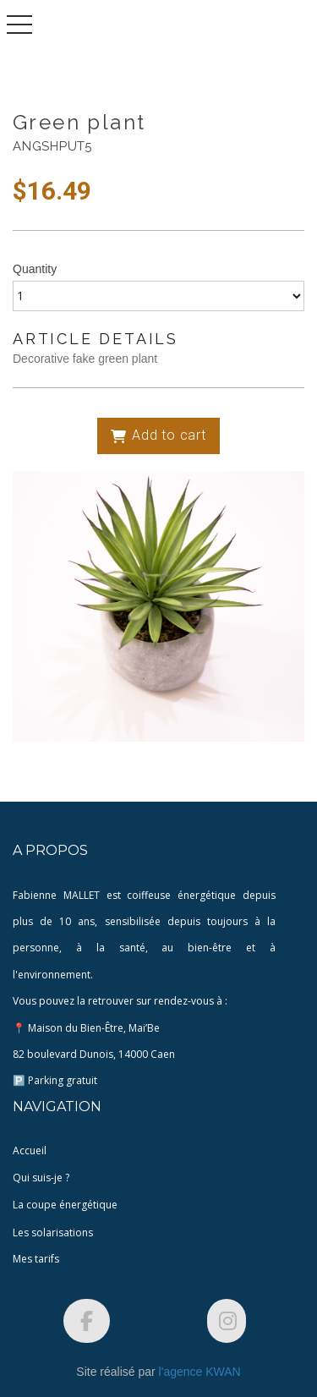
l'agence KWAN (200, 1371)
